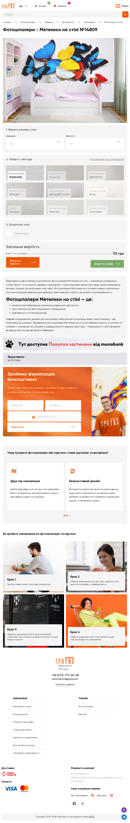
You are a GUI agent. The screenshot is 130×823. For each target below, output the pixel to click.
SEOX (91, 819)
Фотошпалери (28, 22)
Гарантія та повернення (25, 739)
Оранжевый (89, 22)
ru (26, 6)
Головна (7, 22)
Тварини (49, 22)
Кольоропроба (20, 715)
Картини (83, 715)
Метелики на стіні (114, 22)
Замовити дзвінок (65, 684)
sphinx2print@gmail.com (65, 679)
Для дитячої (68, 22)
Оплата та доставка (23, 723)
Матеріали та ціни (22, 707)
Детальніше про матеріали (107, 159)
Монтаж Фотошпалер (24, 747)
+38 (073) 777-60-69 (65, 675)
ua (20, 6)
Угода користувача (22, 731)
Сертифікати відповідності (26, 755)
